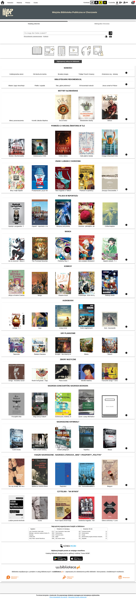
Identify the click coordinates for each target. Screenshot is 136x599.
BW (96, 2)
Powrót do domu (59, 535)
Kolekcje (45, 36)
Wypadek (84, 538)
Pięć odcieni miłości (60, 538)
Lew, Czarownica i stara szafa (36, 531)
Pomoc (27, 2)
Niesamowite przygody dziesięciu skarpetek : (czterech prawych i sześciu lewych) (101, 536)
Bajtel (57, 536)
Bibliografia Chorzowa (102, 24)
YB (101, 2)
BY (105, 2)
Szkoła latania (59, 533)
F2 (126, 2)
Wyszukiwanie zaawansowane (33, 36)
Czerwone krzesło (86, 531)
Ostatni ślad (32, 536)
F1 (121, 2)
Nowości (10, 2)
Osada (83, 535)
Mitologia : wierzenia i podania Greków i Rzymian (41, 533)
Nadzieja (31, 535)
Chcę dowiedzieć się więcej (58, 597)
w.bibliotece (57, 572)
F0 (117, 2)
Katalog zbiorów (34, 24)
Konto (36, 2)
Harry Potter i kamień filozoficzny (37, 538)
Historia (19, 2)
